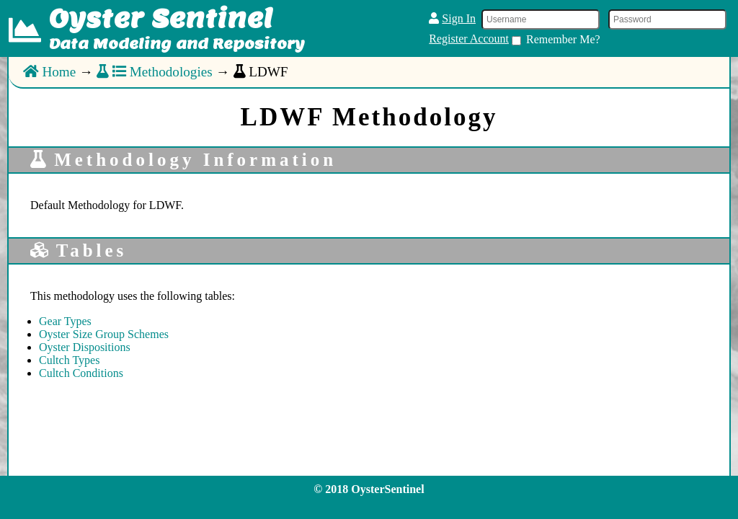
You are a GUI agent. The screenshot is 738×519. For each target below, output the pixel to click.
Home (49, 71)
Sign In (459, 18)
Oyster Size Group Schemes (104, 334)
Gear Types (65, 321)
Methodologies (155, 71)
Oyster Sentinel (160, 18)
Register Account (469, 38)
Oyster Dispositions (84, 347)
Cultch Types (69, 360)
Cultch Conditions (81, 373)
